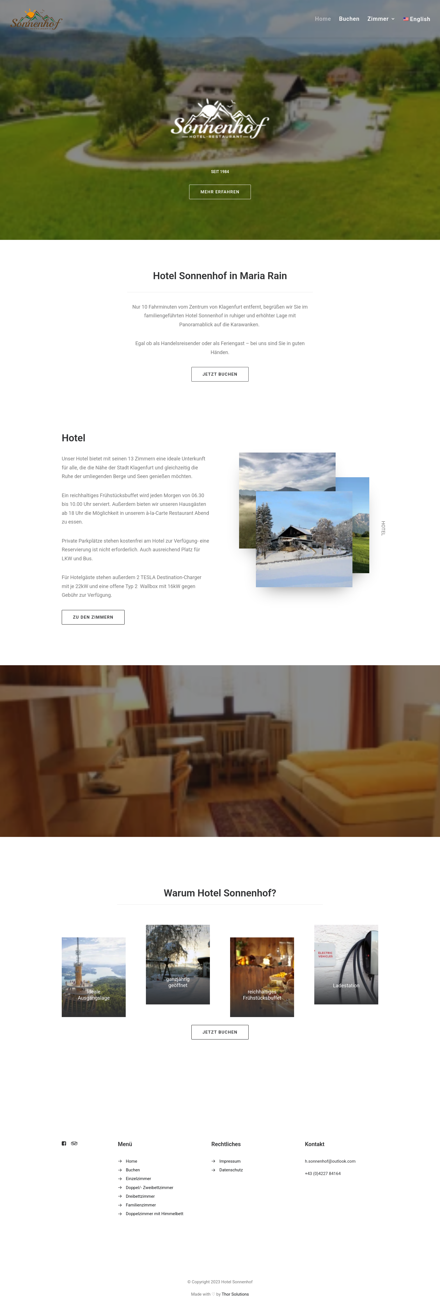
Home (323, 18)
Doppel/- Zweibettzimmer (149, 1187)
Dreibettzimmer (140, 1196)
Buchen (349, 18)
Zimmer (381, 18)
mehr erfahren (220, 192)
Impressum (229, 1161)
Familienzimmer (141, 1205)
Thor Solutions (235, 1294)
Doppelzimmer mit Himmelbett (155, 1213)
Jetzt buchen (220, 374)
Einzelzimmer (138, 1178)
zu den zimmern (93, 617)
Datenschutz (231, 1169)
